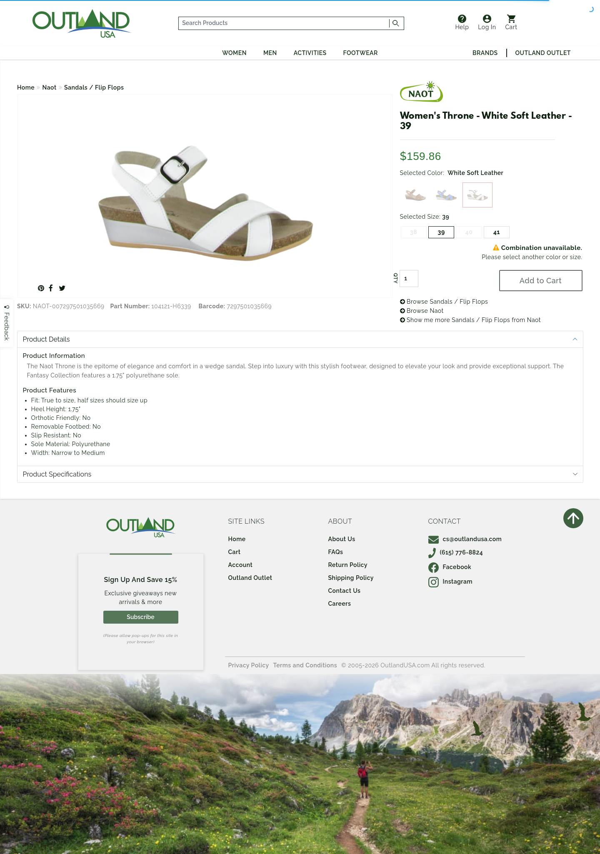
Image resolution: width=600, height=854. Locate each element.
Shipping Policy (351, 577)
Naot (49, 87)
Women (234, 53)
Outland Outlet (543, 53)
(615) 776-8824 (455, 552)
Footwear (360, 53)
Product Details (46, 339)
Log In (487, 22)
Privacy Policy (248, 665)
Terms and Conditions (305, 665)
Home (26, 87)
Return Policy (348, 565)
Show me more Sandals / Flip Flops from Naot (470, 320)
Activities (310, 53)
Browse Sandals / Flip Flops (444, 301)
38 (413, 232)
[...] (284, 23)
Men (270, 53)
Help (462, 22)
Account (240, 565)
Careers (339, 603)
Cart (511, 22)
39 (441, 232)
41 (496, 232)
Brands (485, 53)
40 (469, 232)
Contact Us (344, 590)
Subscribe (140, 617)
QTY (395, 278)
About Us (341, 539)
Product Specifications (57, 474)
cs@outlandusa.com (465, 539)
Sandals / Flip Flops (94, 87)
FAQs (335, 552)
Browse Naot (422, 310)
